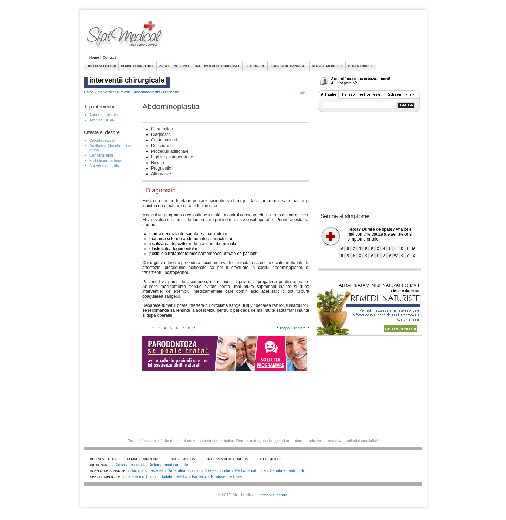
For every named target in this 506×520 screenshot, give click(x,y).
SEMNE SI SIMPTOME (137, 66)
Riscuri (157, 162)
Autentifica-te (343, 79)
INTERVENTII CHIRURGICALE (217, 66)
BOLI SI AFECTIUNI (101, 66)
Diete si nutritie (217, 470)
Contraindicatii (164, 140)
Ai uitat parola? (344, 83)
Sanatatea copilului (184, 470)
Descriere (160, 145)
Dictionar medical (129, 464)
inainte (300, 328)
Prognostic (161, 168)
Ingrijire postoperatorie (172, 156)
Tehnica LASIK (102, 120)
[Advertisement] (294, 36)
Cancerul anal (101, 155)
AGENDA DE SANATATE (288, 66)
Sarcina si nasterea (146, 470)
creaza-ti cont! (377, 79)
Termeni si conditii (273, 495)
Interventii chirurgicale (114, 92)
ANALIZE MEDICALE (174, 66)
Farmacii (199, 476)
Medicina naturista (250, 470)
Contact (109, 57)
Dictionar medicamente (168, 464)
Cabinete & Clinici (140, 476)
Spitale (166, 476)
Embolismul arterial (105, 160)
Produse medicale (226, 476)
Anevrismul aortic (104, 166)
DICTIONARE (255, 66)
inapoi (285, 328)
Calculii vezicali (102, 140)
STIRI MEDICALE (361, 66)
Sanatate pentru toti (287, 470)
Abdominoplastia (147, 92)
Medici (182, 476)
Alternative (161, 173)
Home (94, 57)
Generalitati (162, 128)
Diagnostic (171, 92)
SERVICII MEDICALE (327, 66)
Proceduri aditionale (169, 151)
